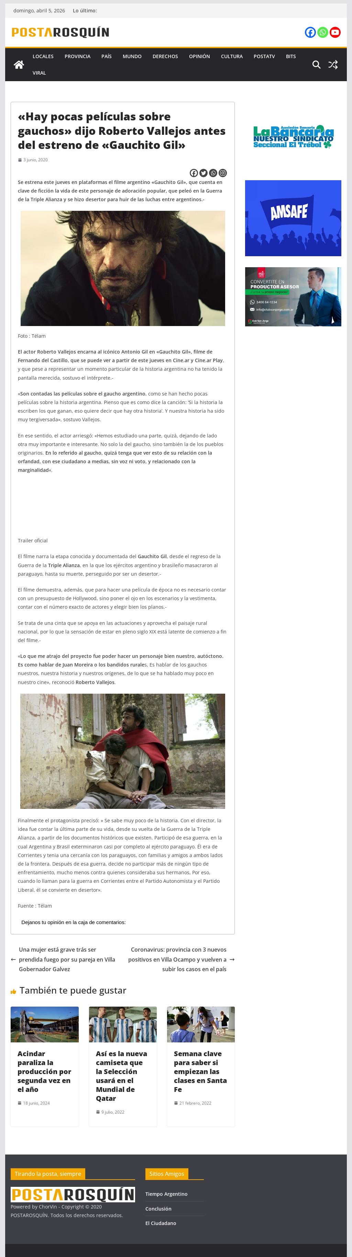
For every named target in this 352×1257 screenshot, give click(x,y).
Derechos (165, 56)
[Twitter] (203, 173)
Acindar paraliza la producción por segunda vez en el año (44, 1071)
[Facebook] (194, 173)
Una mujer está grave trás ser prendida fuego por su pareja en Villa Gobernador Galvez (63, 959)
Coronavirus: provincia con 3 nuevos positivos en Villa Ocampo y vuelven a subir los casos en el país (181, 959)
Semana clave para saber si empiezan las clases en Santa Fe (200, 1071)
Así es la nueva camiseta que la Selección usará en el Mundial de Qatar (121, 1076)
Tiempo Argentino (166, 1194)
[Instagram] (223, 173)
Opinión (199, 56)
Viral (39, 72)
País (106, 56)
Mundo (132, 56)
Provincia (77, 56)
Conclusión (158, 1208)
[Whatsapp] (213, 173)
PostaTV (264, 56)
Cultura (232, 56)
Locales (43, 56)
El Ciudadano (160, 1223)
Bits (291, 56)
